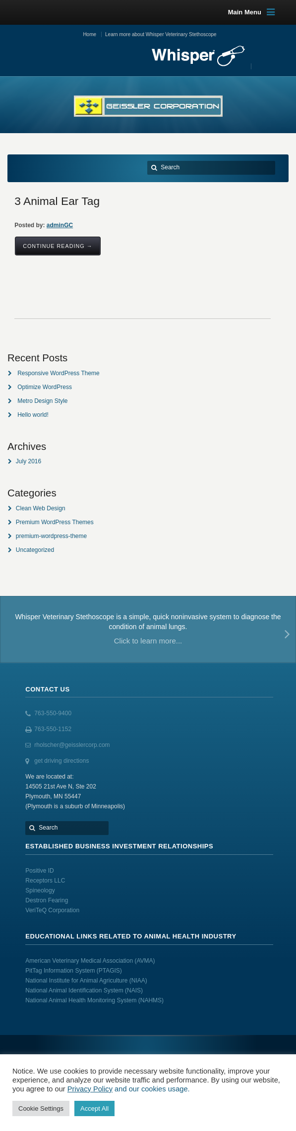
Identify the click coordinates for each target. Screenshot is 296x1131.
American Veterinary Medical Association (79, 960)
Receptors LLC (45, 880)
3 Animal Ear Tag (57, 201)
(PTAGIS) (109, 970)
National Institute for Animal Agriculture (76, 980)
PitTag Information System (60, 970)
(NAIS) (134, 990)
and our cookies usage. (151, 1089)
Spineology (40, 890)
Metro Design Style (42, 400)
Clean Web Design (40, 508)
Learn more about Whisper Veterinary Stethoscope (161, 34)
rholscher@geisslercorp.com (72, 744)
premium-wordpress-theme (51, 536)
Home (89, 34)
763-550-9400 (52, 713)
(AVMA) (144, 960)
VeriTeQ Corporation (52, 910)
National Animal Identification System (75, 990)
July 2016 (28, 461)
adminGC (60, 225)
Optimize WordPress (44, 387)
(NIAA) (139, 980)
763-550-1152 (52, 729)
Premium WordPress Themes (55, 522)
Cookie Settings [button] (40, 1108)
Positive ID (39, 870)
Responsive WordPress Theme (58, 373)
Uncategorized (35, 549)
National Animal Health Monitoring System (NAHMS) (94, 1000)
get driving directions (61, 760)
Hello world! (33, 414)
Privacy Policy (90, 1089)
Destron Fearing (46, 900)
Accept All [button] (94, 1108)
